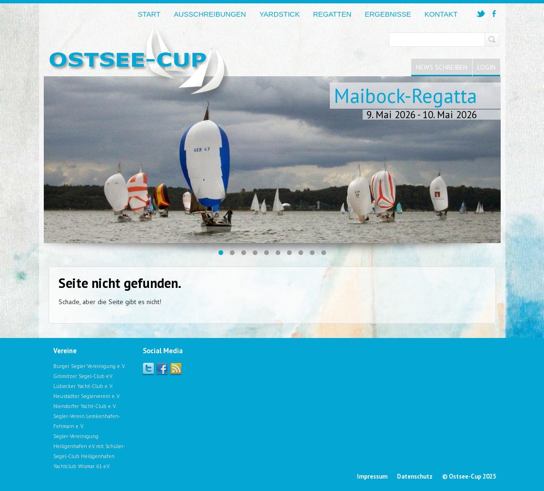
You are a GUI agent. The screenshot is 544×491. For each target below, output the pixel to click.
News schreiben (441, 67)
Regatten (332, 14)
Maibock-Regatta (405, 95)
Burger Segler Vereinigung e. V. (89, 366)
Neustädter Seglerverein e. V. (86, 396)
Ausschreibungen (210, 14)
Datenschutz (415, 476)
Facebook (162, 368)
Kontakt (441, 14)
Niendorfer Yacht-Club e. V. (84, 406)
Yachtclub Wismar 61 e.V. (81, 466)
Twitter (148, 368)
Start (149, 14)
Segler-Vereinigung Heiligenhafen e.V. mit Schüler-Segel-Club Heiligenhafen (89, 446)
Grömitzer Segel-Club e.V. (83, 376)
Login (486, 67)
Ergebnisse (388, 14)
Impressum (372, 476)
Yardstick (279, 14)
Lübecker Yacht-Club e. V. (83, 386)
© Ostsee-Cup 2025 (469, 476)
